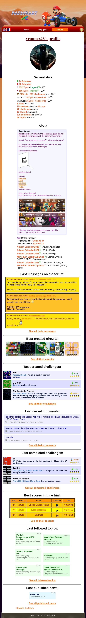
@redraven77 (28, 319)
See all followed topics (42, 580)
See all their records (42, 520)
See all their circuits (42, 359)
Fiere (21, 181)
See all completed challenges (42, 487)
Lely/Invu (22, 183)
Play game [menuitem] (43, 30)
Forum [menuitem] (60, 30)
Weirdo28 (22, 185)
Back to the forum (25, 608)
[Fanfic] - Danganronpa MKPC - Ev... (42, 279)
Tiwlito (21, 187)
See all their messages (42, 331)
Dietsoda (22, 178)
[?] (39, 87)
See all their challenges (42, 403)
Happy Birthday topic (37, 316)
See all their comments (42, 445)
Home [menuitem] (26, 30)
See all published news (42, 603)
